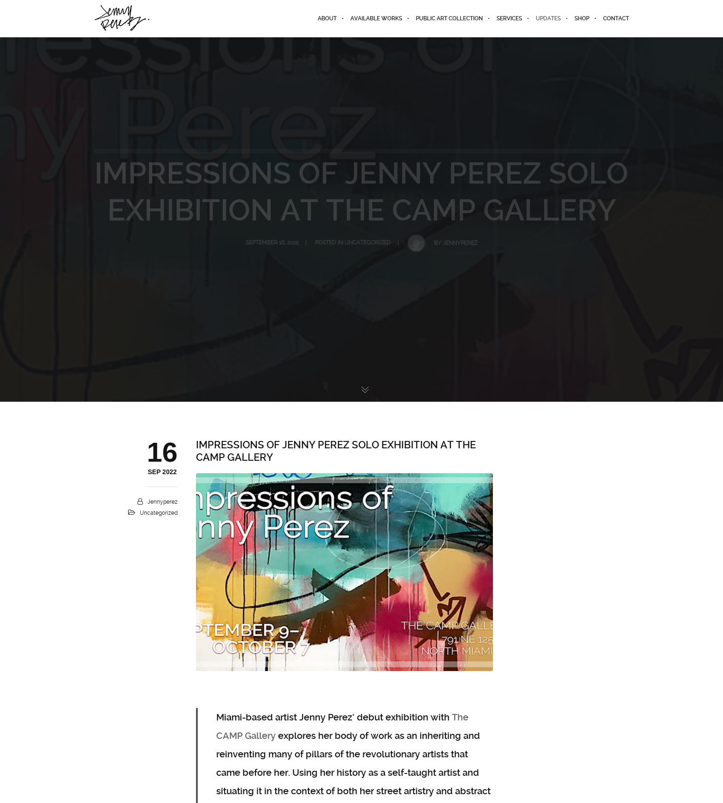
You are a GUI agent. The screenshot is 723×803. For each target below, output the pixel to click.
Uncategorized (159, 513)
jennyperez (163, 502)
